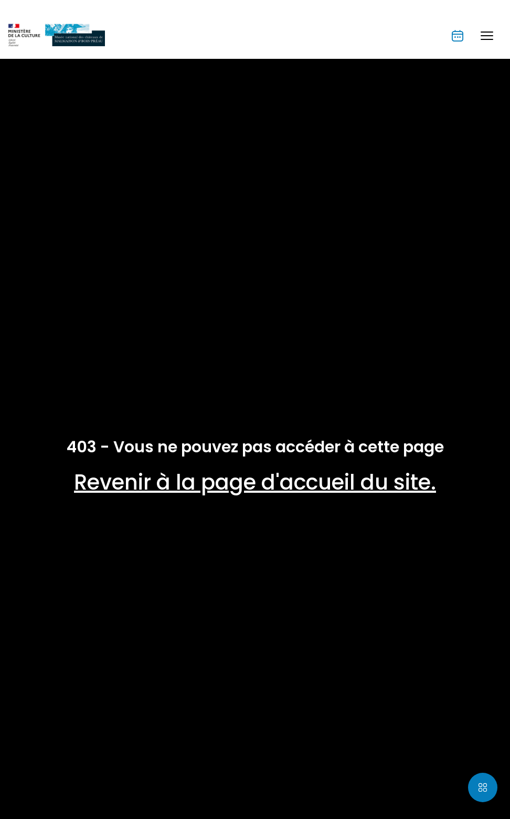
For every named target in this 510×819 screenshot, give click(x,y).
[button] (487, 35)
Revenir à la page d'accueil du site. (255, 482)
